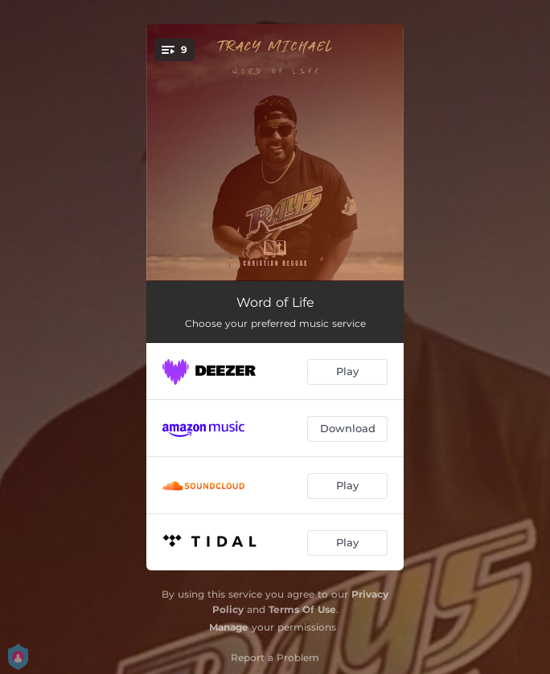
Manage (228, 627)
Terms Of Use (302, 609)
